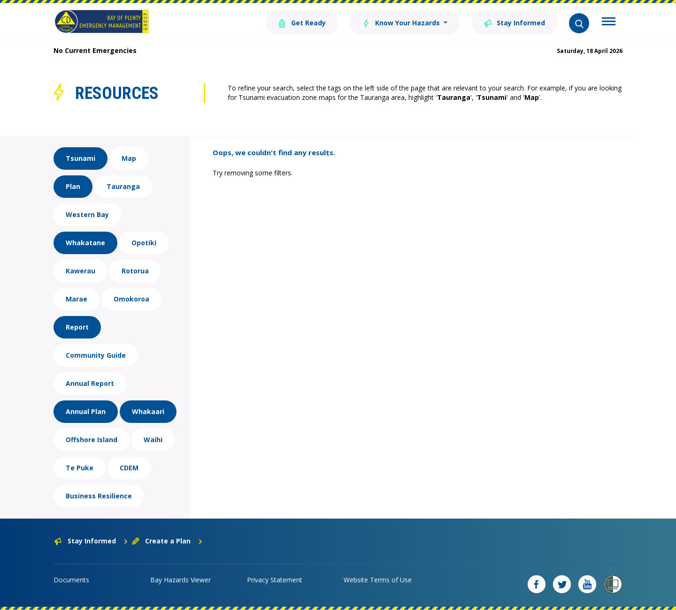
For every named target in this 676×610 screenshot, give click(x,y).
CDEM (129, 467)
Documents (71, 579)
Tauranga (123, 186)
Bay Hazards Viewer (180, 579)
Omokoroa (131, 298)
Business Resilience (99, 495)
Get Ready (302, 22)
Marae (76, 298)
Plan (73, 186)
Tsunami (80, 158)
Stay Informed (514, 22)
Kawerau (80, 270)
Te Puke (79, 467)
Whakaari (148, 411)
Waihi (153, 439)
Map (129, 158)
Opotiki (143, 242)
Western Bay (87, 214)
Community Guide (96, 355)
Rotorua (135, 270)
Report (77, 327)
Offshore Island (91, 439)
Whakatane (85, 242)
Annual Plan (86, 411)
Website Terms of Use (378, 579)
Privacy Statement (274, 579)
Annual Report (90, 383)
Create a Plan (167, 540)
